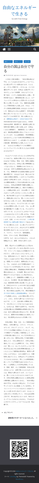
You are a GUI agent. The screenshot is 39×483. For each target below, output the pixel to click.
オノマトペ (7, 412)
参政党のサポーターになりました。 (22, 418)
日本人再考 (27, 61)
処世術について (18, 61)
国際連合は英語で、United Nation (18, 119)
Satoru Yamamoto (21, 75)
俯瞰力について (8, 61)
